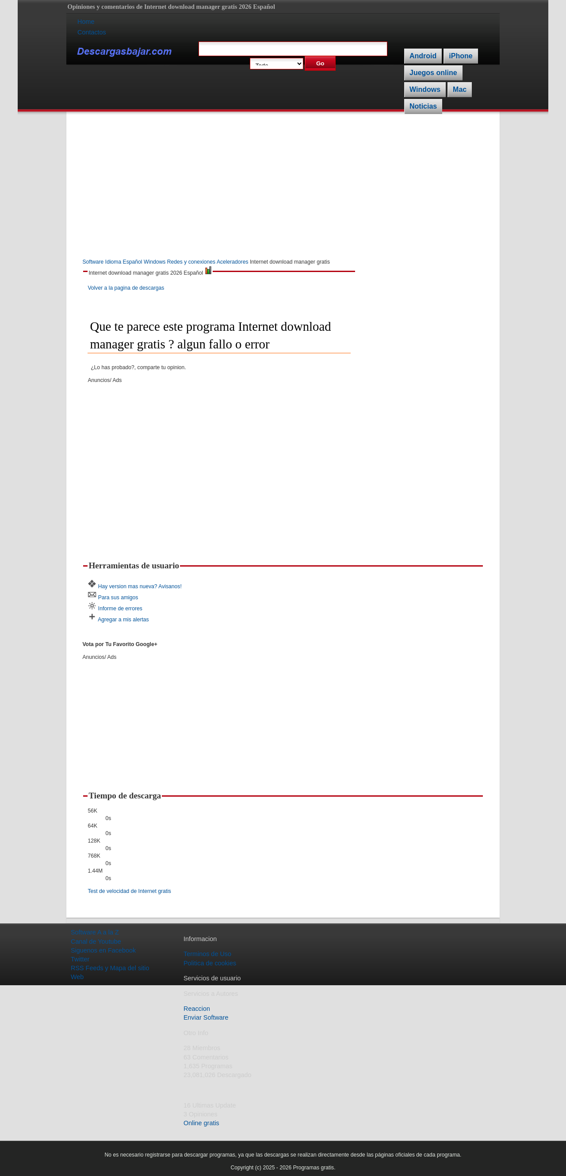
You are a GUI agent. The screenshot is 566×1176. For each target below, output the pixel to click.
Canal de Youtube (96, 941)
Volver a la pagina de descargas (126, 288)
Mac (460, 89)
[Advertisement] (283, 187)
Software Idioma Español (112, 262)
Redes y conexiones (191, 262)
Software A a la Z (95, 932)
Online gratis (201, 1123)
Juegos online (433, 72)
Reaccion (197, 1008)
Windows (424, 89)
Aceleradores (233, 262)
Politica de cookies (210, 963)
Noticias (423, 106)
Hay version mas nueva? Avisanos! (140, 586)
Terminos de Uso (207, 953)
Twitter (80, 959)
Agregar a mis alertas (123, 619)
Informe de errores (120, 608)
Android (422, 56)
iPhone (460, 56)
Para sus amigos (118, 597)
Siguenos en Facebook (103, 950)
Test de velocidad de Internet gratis (129, 891)
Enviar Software (206, 1017)
